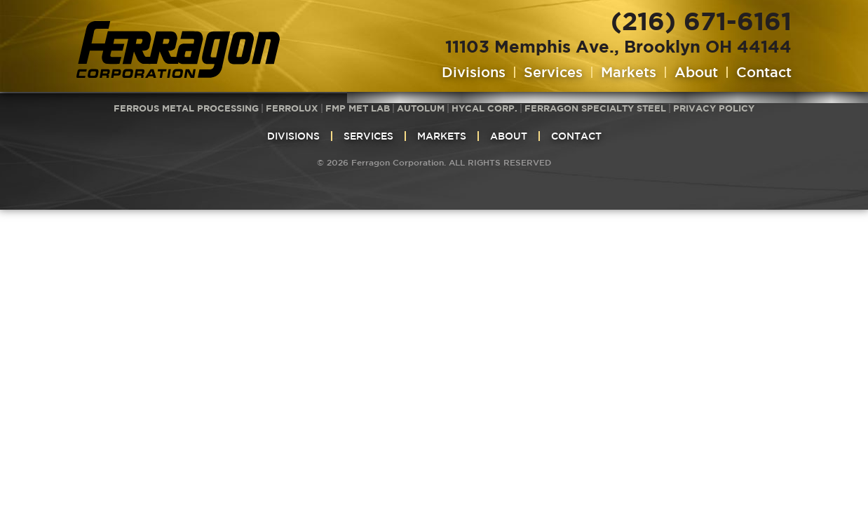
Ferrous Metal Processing (186, 108)
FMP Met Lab (357, 108)
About (696, 72)
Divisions (474, 72)
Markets (628, 72)
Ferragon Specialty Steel (595, 108)
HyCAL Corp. (484, 108)
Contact (764, 72)
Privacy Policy (713, 108)
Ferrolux (292, 108)
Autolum (421, 108)
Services (553, 72)
